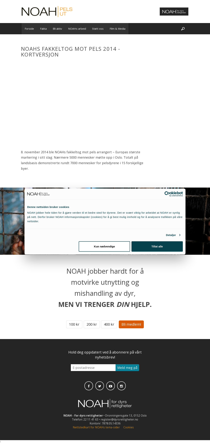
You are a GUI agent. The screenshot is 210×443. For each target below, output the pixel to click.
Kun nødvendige (104, 246)
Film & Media (117, 28)
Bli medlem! (131, 324)
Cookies (128, 427)
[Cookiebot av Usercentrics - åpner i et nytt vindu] (167, 194)
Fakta (43, 28)
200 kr (92, 324)
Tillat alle (157, 246)
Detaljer (171, 235)
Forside (29, 28)
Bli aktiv (57, 28)
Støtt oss (98, 28)
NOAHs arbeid (77, 28)
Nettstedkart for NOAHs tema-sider (96, 427)
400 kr (109, 324)
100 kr (74, 324)
